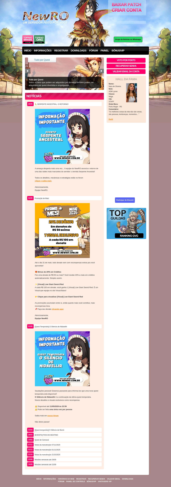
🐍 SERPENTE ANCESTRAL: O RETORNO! (52, 104)
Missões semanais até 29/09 (45, 460)
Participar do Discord (124, 200)
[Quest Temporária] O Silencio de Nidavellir (51, 327)
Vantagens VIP (104, 481)
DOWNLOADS (78, 50)
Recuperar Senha (96, 479)
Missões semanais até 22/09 (45, 465)
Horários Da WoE (66, 479)
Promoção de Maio (42, 198)
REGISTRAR (61, 50)
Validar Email (113, 479)
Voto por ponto (126, 60)
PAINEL (105, 50)
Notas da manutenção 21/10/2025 (47, 455)
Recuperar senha (126, 66)
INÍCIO (27, 50)
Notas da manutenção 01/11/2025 (47, 450)
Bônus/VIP (91, 481)
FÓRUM (93, 50)
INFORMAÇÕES (43, 50)
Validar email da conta (126, 71)
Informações (49, 479)
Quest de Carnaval (42, 440)
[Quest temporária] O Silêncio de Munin (49, 430)
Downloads (127, 479)
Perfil (111, 119)
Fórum (61, 481)
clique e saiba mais (43, 181)
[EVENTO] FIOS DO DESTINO (46, 435)
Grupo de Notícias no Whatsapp (128, 39)
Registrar (81, 479)
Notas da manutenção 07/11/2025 (47, 445)
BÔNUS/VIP (118, 50)
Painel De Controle (75, 481)
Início (39, 479)
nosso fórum (53, 416)
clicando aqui (57, 309)
